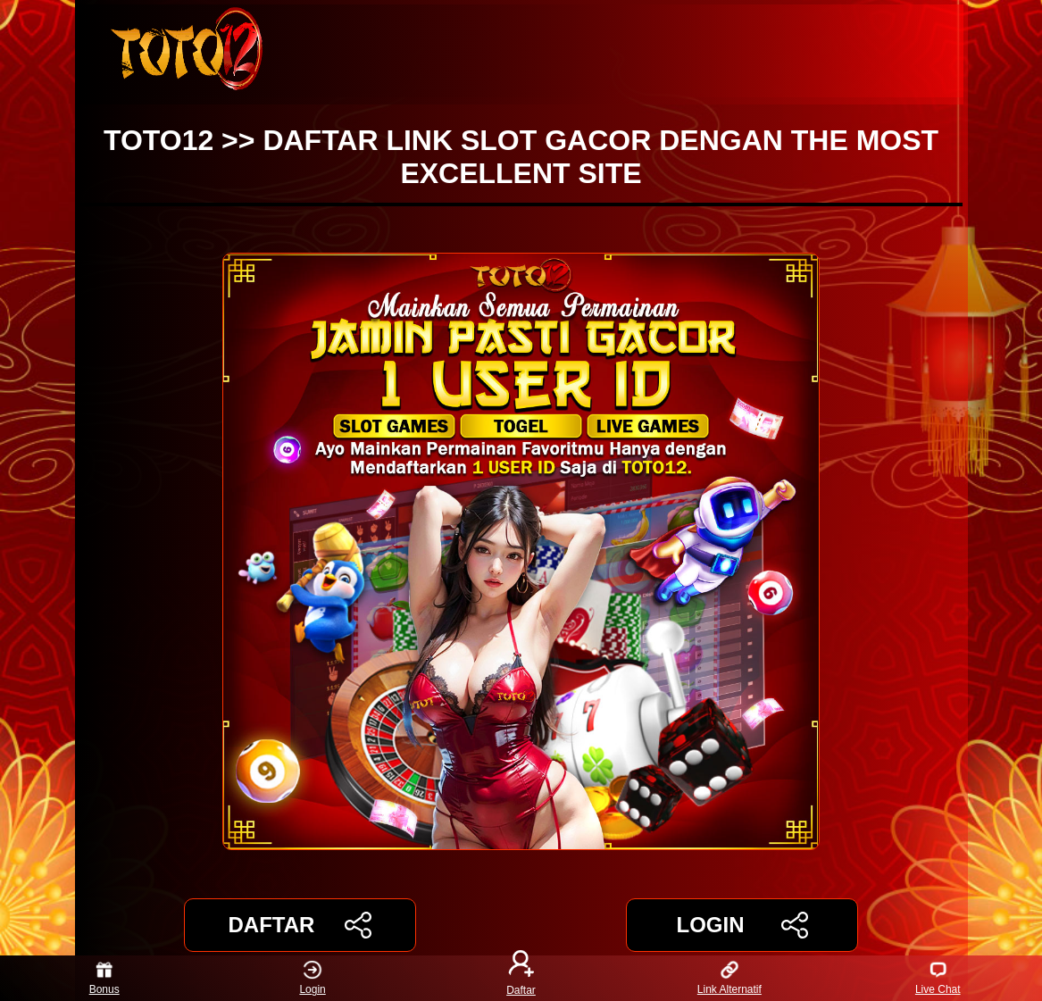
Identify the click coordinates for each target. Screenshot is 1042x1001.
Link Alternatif (729, 978)
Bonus (104, 978)
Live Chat (938, 978)
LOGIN (741, 925)
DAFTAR (300, 925)
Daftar (521, 978)
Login (312, 978)
